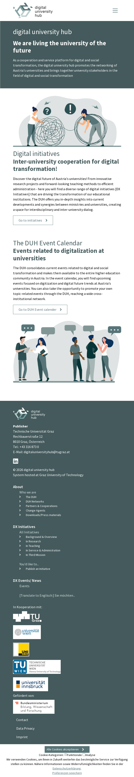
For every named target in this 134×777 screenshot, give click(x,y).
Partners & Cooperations (41, 506)
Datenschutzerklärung (67, 768)
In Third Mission (35, 555)
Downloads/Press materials (43, 515)
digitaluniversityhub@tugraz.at (47, 452)
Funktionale (73, 755)
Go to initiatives (30, 220)
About (18, 486)
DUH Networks (35, 501)
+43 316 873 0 (29, 447)
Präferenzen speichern (67, 773)
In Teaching (33, 546)
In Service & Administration (43, 550)
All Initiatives (29, 532)
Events (24, 586)
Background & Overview (41, 537)
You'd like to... (29, 564)
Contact (22, 720)
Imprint (22, 737)
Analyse (88, 755)
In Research (33, 541)
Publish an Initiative (38, 569)
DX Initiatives (24, 526)
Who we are (27, 492)
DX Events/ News (27, 580)
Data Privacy (25, 728)
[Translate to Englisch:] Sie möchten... (47, 595)
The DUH (31, 497)
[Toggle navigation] (115, 10)
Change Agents (35, 510)
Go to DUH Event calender (37, 309)
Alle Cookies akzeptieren (63, 749)
